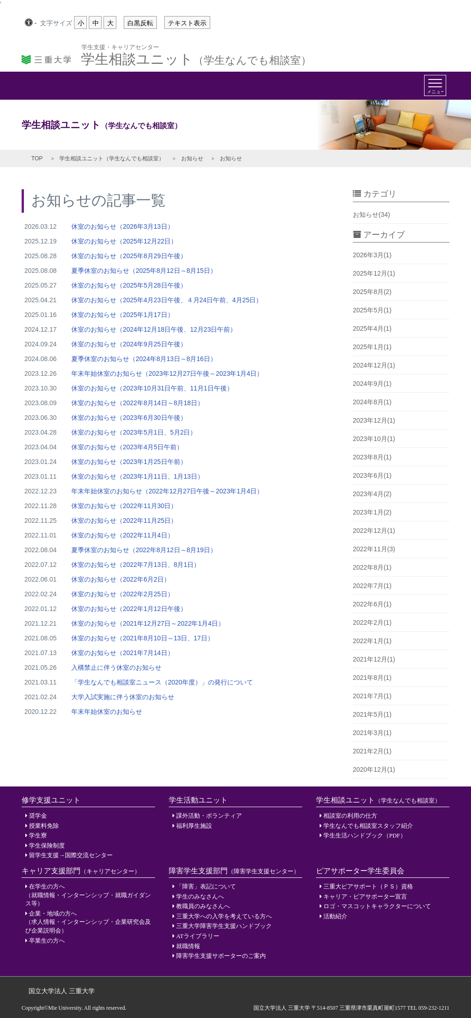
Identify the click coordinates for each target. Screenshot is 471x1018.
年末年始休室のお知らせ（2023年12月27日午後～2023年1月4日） (167, 373)
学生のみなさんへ (200, 896)
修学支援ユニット (51, 800)
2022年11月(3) (374, 549)
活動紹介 (335, 916)
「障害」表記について (206, 886)
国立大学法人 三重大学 (62, 991)
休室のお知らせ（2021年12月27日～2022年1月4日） (147, 623)
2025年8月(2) (372, 291)
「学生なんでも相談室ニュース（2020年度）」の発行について (162, 682)
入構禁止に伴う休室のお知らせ (116, 667)
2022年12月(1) (374, 530)
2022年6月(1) (372, 604)
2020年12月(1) (374, 769)
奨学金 (38, 815)
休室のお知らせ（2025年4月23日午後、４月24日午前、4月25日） (166, 300)
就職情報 (188, 946)
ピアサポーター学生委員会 (360, 871)
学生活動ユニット (198, 800)
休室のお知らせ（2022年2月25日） (122, 594)
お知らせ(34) (371, 214)
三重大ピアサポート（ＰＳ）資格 (368, 886)
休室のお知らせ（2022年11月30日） (124, 505)
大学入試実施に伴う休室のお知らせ (122, 697)
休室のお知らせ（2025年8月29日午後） (129, 256)
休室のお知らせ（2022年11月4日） (122, 535)
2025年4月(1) (372, 328)
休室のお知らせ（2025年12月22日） (124, 241)
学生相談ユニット (196, 56)
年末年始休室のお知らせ (106, 711)
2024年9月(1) (372, 383)
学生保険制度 (47, 845)
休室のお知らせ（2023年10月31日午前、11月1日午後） (152, 388)
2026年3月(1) (372, 255)
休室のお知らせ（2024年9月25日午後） (129, 344)
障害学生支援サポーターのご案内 (221, 955)
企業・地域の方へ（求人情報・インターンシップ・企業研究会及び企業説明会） (88, 922)
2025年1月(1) (372, 347)
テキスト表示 (187, 23)
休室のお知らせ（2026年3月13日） (122, 226)
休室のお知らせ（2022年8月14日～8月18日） (137, 403)
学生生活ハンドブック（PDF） (364, 835)
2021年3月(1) (372, 732)
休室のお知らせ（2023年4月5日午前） (127, 447)
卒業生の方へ (47, 940)
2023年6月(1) (372, 475)
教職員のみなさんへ (203, 906)
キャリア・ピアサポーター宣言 (365, 896)
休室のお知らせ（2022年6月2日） (120, 579)
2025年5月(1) (372, 310)
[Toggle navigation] (435, 85)
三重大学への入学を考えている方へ (224, 916)
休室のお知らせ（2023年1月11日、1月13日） (137, 476)
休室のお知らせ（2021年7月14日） (122, 652)
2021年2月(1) (372, 751)
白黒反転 (140, 23)
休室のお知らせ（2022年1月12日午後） (129, 608)
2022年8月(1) (372, 567)
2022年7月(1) (372, 585)
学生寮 (38, 835)
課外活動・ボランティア (209, 815)
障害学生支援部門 (234, 871)
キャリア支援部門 (81, 871)
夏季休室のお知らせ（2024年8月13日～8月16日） (144, 358)
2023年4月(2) (372, 494)
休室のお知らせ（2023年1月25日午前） (129, 461)
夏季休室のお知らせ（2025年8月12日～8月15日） (144, 270)
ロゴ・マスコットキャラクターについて (377, 906)
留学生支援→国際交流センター (71, 855)
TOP (37, 158)
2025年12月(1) (374, 273)
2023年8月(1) (372, 457)
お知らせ (192, 158)
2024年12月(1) (374, 365)
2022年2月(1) (372, 622)
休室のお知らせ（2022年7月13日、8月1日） (135, 564)
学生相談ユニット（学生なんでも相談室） (111, 158)
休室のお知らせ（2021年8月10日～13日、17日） (142, 638)
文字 (56, 23)
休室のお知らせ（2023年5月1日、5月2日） (133, 432)
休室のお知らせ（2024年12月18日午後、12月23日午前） (153, 329)
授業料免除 (44, 825)
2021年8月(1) (372, 677)
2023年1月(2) (372, 512)
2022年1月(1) (372, 641)
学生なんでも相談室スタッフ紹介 (368, 825)
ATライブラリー (197, 936)
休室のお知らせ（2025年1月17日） (122, 314)
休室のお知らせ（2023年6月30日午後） (129, 417)
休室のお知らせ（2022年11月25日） (124, 520)
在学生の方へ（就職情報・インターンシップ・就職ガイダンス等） (88, 895)
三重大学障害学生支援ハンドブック (224, 925)
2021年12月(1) (374, 659)
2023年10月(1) (374, 438)
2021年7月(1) (372, 696)
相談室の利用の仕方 (350, 815)
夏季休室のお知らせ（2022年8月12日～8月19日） (144, 550)
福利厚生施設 (194, 825)
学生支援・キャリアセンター (120, 47)
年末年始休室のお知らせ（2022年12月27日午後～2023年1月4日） (167, 491)
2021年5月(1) (372, 714)
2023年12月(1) (374, 420)
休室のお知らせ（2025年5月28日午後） (129, 285)
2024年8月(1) (372, 402)
